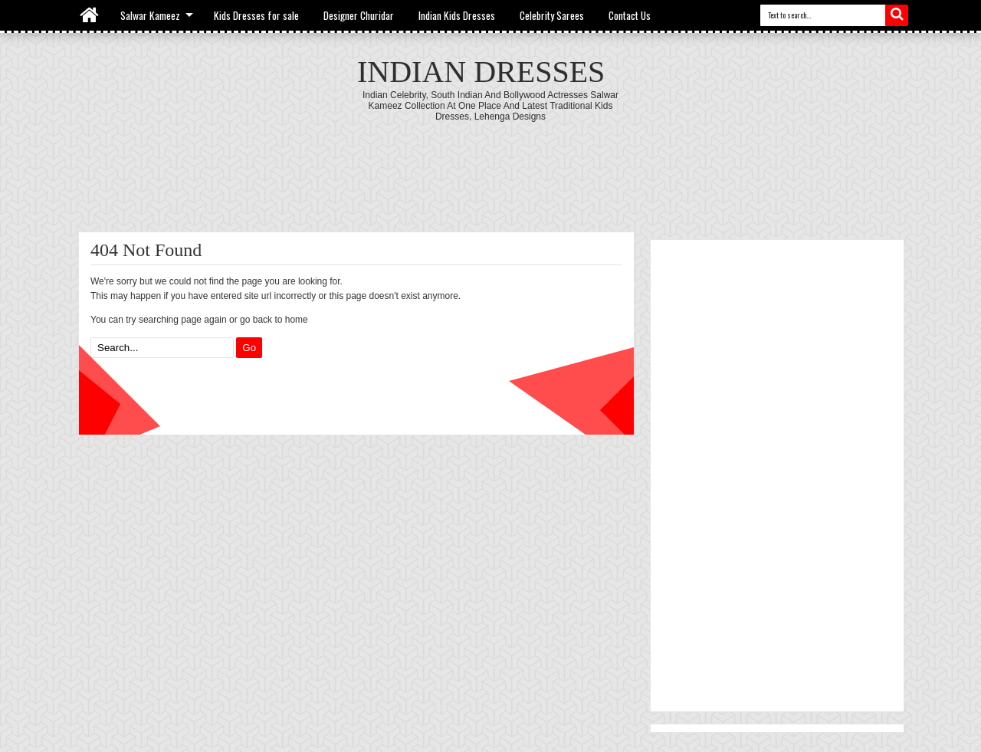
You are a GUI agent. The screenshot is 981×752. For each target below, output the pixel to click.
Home (90, 15)
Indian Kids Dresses (456, 15)
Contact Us (630, 15)
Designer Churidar (358, 15)
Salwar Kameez (150, 15)
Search (896, 15)
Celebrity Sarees (552, 15)
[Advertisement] (490, 164)
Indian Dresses (481, 71)
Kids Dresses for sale (256, 15)
